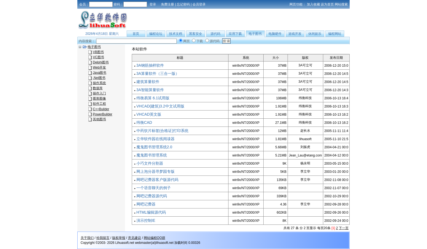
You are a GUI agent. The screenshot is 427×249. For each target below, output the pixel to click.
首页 (136, 34)
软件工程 (99, 104)
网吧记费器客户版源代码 (157, 179)
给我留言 (102, 238)
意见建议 (134, 238)
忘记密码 (183, 4)
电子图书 (255, 34)
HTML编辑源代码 (151, 212)
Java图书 (99, 73)
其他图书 (99, 119)
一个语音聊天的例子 (153, 188)
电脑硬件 (275, 34)
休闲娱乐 (314, 34)
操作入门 (99, 93)
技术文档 (175, 34)
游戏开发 (294, 34)
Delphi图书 (101, 62)
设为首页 (327, 4)
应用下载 (235, 34)
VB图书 (98, 52)
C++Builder (101, 109)
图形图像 (99, 98)
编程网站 (334, 34)
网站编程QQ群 (154, 238)
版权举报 (118, 238)
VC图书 (98, 57)
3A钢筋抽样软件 (150, 65)
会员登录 (199, 4)
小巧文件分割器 (149, 163)
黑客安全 (195, 34)
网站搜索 (341, 4)
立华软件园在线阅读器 (155, 139)
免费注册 (167, 4)
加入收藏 (313, 4)
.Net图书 (99, 78)
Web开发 (99, 67)
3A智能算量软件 (150, 90)
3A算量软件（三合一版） (157, 73)
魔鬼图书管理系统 (151, 155)
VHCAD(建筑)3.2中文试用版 (160, 106)
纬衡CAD (144, 122)
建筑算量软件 (147, 81)
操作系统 (99, 83)
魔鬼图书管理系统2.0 (154, 147)
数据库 (98, 88)
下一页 (344, 228)
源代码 (215, 34)
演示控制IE (145, 220)
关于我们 (87, 238)
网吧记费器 (145, 204)
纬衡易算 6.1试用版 (152, 98)
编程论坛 (155, 34)
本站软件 (139, 49)
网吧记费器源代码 (151, 196)
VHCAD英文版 (148, 114)
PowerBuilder (102, 114)
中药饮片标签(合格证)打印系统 (162, 130)
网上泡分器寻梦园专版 (155, 171)
